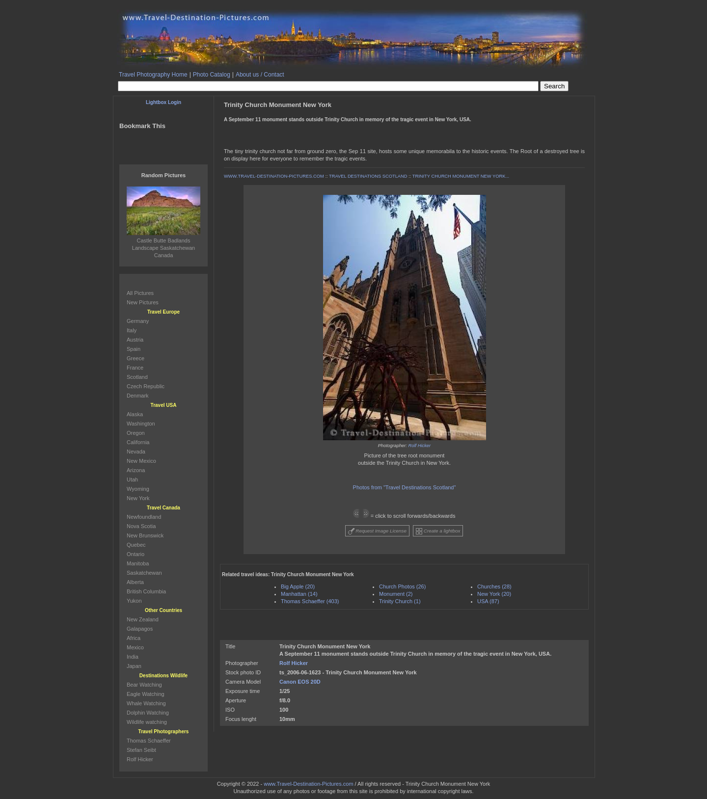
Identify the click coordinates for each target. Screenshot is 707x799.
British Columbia (146, 591)
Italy (131, 330)
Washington (141, 423)
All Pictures (140, 293)
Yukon (134, 601)
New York (138, 498)
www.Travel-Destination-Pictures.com (308, 784)
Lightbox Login (163, 102)
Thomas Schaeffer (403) (310, 601)
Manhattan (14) (299, 594)
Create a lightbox (438, 531)
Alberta (135, 582)
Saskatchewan (144, 573)
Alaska (135, 414)
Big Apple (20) (298, 586)
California (138, 442)
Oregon (136, 433)
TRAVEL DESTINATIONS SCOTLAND (368, 176)
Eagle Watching (145, 694)
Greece (135, 358)
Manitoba (138, 563)
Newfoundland (144, 517)
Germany (138, 321)
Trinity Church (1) (400, 601)
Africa (133, 638)
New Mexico (141, 461)
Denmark (138, 396)
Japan (134, 666)
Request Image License (377, 531)
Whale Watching (146, 703)
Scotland (137, 377)
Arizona (136, 470)
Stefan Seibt (141, 750)
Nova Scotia (141, 526)
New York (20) (494, 594)
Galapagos (140, 629)
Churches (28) (494, 586)
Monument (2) (395, 594)
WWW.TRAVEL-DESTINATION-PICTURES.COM (274, 176)
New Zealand (143, 619)
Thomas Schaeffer (149, 741)
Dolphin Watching (148, 713)
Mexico (135, 647)
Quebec (136, 545)
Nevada (136, 451)
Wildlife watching (147, 722)
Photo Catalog (211, 74)
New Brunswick (145, 535)
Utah (132, 479)
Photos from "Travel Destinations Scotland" (404, 487)
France (135, 368)
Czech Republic (145, 386)
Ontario (135, 554)
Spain (133, 349)
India (132, 657)
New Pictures (143, 302)
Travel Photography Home (153, 74)
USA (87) (488, 601)
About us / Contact (260, 74)
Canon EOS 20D (300, 682)
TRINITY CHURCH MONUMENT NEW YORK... (460, 176)
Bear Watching (144, 685)
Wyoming (138, 489)
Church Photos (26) (402, 586)
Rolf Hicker (419, 445)
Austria (135, 340)
